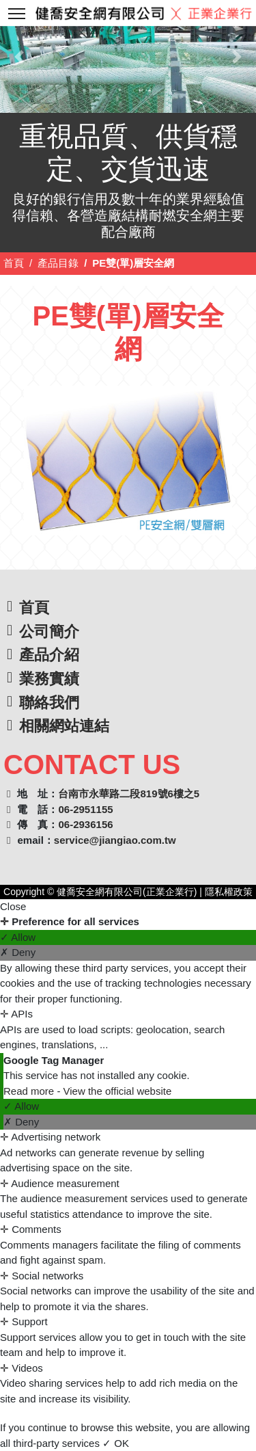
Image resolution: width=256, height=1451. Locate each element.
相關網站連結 (64, 725)
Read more (30, 1091)
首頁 (13, 263)
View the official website (117, 1091)
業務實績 (49, 678)
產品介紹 (49, 654)
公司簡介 (49, 631)
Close (13, 906)
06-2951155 (85, 809)
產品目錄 (58, 263)
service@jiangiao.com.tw (115, 840)
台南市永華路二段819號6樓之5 (128, 793)
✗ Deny (17, 952)
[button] (19, 56)
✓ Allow (17, 937)
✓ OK (115, 1443)
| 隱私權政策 (224, 891)
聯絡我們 (49, 702)
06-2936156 (85, 824)
